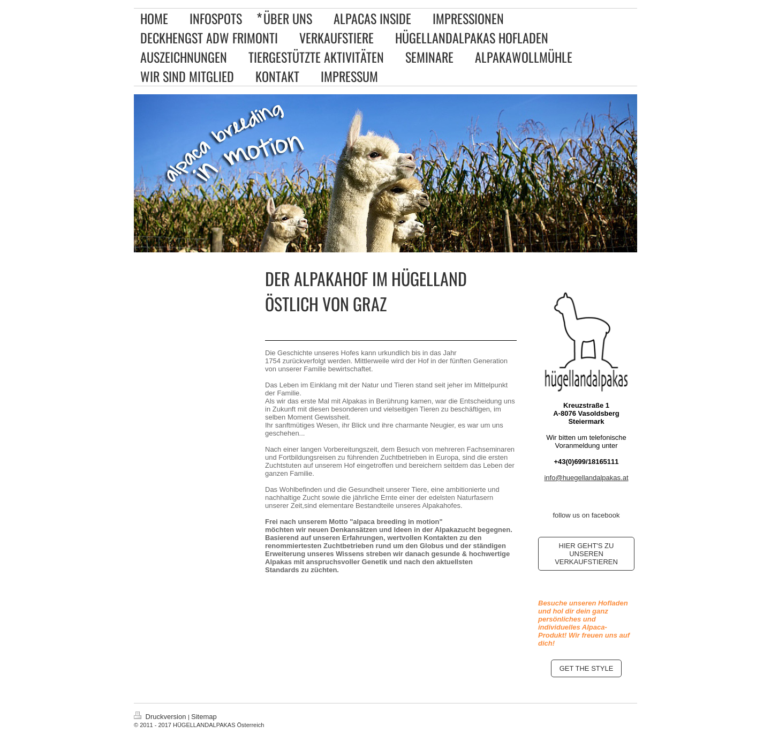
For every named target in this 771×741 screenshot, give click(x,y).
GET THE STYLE (587, 668)
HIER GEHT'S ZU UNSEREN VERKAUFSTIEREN (586, 554)
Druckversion (161, 717)
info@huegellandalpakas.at (586, 478)
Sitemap (204, 717)
